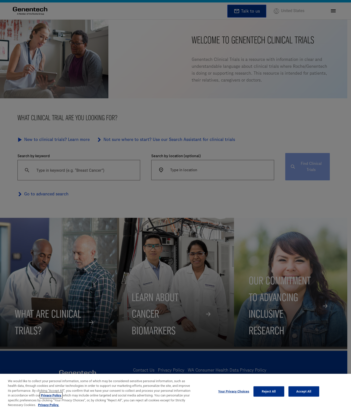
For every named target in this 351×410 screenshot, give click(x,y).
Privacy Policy (51, 395)
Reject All (269, 391)
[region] (175, 392)
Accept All (303, 391)
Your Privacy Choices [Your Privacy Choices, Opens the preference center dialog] (233, 391)
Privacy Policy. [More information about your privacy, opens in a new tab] (48, 405)
